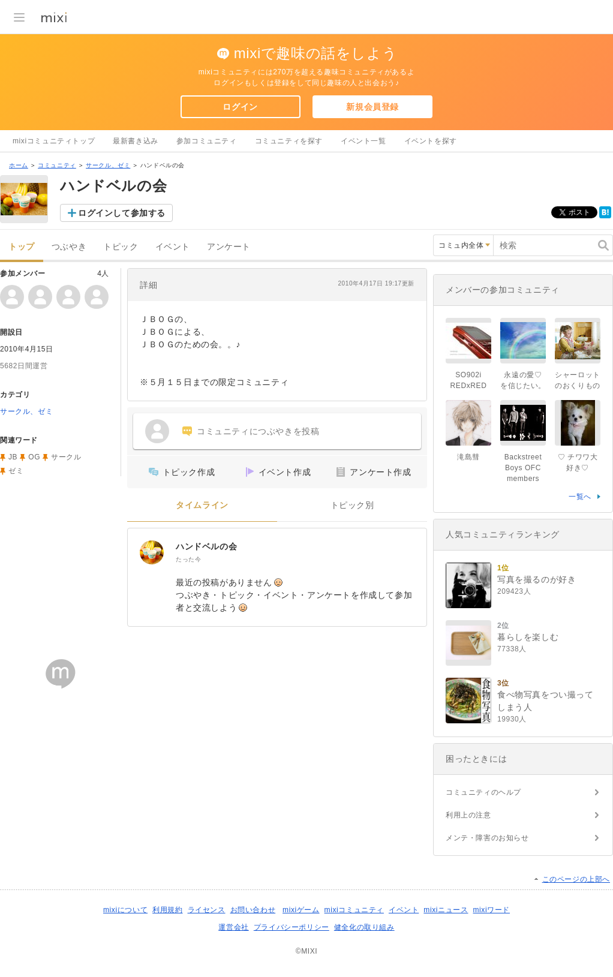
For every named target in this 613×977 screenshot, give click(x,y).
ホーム (18, 165)
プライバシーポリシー (291, 927)
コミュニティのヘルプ (483, 792)
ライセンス (207, 910)
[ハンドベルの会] (152, 552)
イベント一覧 (363, 141)
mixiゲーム (301, 910)
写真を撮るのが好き (536, 579)
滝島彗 (468, 457)
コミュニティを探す (289, 141)
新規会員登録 (372, 107)
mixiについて (125, 910)
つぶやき (69, 246)
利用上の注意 (468, 815)
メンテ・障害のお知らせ (487, 838)
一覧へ (580, 496)
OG (34, 457)
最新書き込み (135, 141)
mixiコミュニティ (354, 910)
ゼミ (15, 471)
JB (12, 457)
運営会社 (233, 927)
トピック (120, 246)
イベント (172, 246)
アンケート (229, 246)
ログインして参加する (122, 213)
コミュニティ (57, 165)
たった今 (188, 559)
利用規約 (167, 910)
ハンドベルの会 (206, 546)
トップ (21, 246)
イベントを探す (430, 141)
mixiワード (491, 910)
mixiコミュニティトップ (54, 141)
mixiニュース (445, 910)
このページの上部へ (576, 879)
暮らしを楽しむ (527, 637)
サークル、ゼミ (108, 165)
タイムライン (202, 505)
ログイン (240, 107)
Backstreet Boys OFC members (523, 468)
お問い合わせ (253, 910)
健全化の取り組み (364, 927)
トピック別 (352, 505)
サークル (66, 457)
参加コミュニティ (206, 141)
